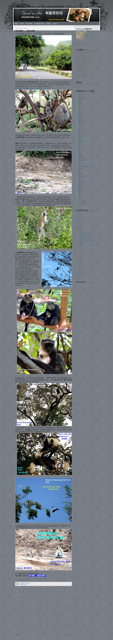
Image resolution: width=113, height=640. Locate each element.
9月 (80, 250)
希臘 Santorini (81, 120)
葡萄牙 (79, 180)
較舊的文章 (69, 634)
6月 (80, 256)
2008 (79, 275)
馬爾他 (79, 156)
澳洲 (79, 194)
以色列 (79, 102)
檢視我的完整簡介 (80, 44)
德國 (79, 186)
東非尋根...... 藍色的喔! (25, 31)
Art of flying (81, 204)
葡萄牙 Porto (81, 182)
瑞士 (79, 174)
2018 (79, 215)
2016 (79, 220)
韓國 (79, 196)
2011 (79, 269)
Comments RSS (39, 23)
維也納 (79, 184)
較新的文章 (18, 634)
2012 (79, 229)
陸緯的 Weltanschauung (84, 166)
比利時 (79, 100)
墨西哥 (79, 192)
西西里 (79, 112)
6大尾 (87, 31)
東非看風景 (82, 242)
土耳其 (79, 94)
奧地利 (79, 172)
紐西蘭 (79, 154)
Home (16, 23)
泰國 (79, 152)
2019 (79, 213)
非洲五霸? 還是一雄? (84, 233)
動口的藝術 (81, 158)
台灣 (79, 106)
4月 (80, 261)
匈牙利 (79, 110)
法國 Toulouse (81, 136)
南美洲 (79, 142)
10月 (80, 247)
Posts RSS (29, 23)
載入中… (78, 85)
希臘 (79, 118)
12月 (80, 231)
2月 (80, 266)
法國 (79, 132)
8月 (80, 252)
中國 (79, 96)
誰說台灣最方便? (83, 238)
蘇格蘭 (79, 198)
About (22, 23)
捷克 (79, 162)
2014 (79, 224)
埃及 (79, 148)
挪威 (79, 150)
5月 (80, 259)
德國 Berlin (80, 188)
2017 (79, 218)
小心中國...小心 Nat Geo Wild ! (87, 240)
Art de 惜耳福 (81, 202)
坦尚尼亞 (22, 584)
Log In (55, 23)
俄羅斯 (79, 140)
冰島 (79, 108)
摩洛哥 (79, 190)
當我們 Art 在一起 (82, 176)
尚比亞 (79, 128)
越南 (79, 170)
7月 (80, 254)
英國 (79, 146)
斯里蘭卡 (80, 168)
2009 (79, 273)
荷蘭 (79, 164)
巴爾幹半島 (81, 98)
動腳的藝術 (81, 160)
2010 (79, 271)
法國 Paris (80, 134)
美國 (79, 144)
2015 (79, 222)
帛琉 (79, 130)
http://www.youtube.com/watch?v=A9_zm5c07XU (32, 88)
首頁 (43, 634)
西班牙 (79, 114)
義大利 (79, 178)
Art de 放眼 (80, 200)
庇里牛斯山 (81, 122)
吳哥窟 (79, 116)
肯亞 (25, 584)
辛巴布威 (80, 124)
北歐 (79, 104)
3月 (80, 263)
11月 (80, 245)
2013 (79, 227)
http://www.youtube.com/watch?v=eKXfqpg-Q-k (24, 579)
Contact (48, 23)
